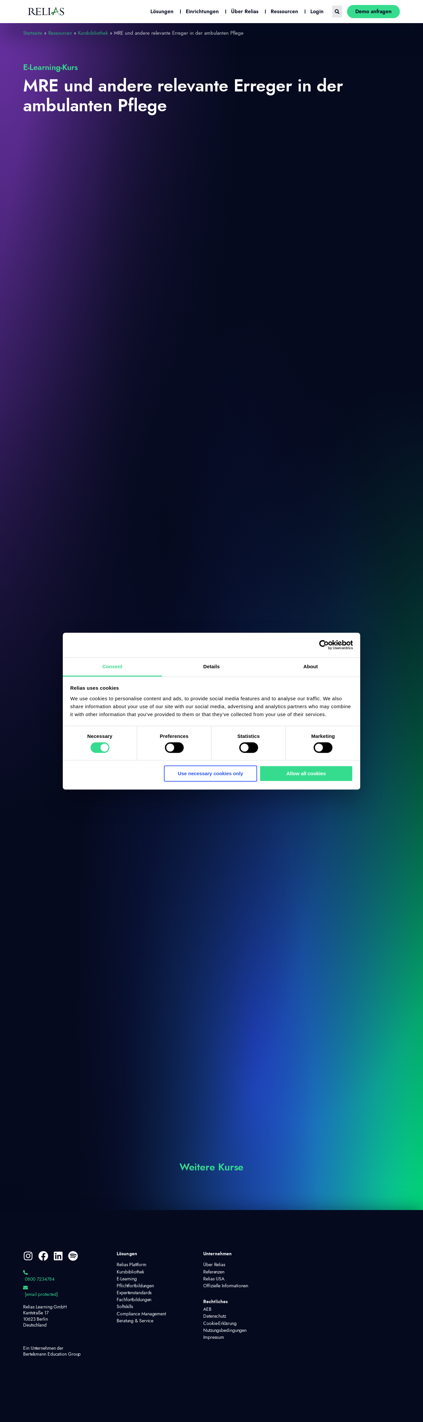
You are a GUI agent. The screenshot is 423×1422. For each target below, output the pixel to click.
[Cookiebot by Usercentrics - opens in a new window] (324, 645)
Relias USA (213, 1279)
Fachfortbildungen (134, 1300)
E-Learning (127, 1279)
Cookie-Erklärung (219, 1323)
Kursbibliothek (93, 33)
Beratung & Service (135, 1321)
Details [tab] (211, 666)
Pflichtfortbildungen (135, 1286)
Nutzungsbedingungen (225, 1330)
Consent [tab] (112, 666)
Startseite (32, 33)
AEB (207, 1309)
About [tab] (310, 666)
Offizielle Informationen (225, 1286)
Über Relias (214, 1265)
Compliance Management (141, 1314)
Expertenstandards (134, 1293)
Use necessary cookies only (210, 774)
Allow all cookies (306, 774)
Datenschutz (214, 1316)
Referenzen (213, 1272)
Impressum (213, 1337)
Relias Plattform (131, 1265)
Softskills (125, 1306)
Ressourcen (60, 33)
